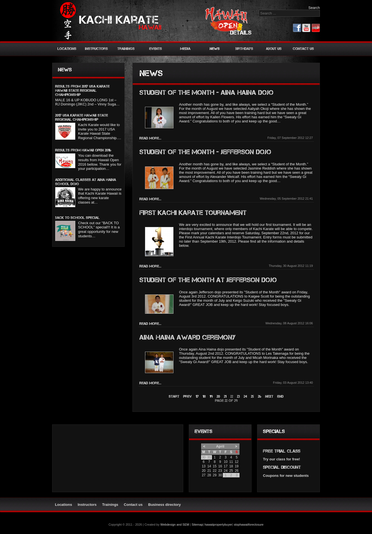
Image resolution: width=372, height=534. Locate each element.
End (280, 396)
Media (185, 49)
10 (225, 462)
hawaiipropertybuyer (218, 524)
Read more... (150, 138)
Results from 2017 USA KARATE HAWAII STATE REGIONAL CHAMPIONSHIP (82, 90)
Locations (66, 49)
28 (209, 475)
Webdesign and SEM (174, 524)
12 (236, 462)
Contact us (303, 49)
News (215, 49)
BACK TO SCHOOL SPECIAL (77, 218)
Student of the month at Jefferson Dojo (208, 280)
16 (220, 466)
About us (274, 49)
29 (214, 475)
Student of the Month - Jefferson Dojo (205, 152)
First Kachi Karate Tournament (193, 212)
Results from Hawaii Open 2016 (83, 150)
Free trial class (281, 451)
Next (269, 396)
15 (214, 466)
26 (259, 396)
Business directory (164, 504)
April (220, 446)
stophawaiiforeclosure (248, 524)
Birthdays (244, 49)
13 (204, 466)
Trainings (126, 49)
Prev (187, 396)
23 (238, 396)
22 (214, 471)
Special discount (282, 467)
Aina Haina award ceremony (187, 337)
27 (204, 475)
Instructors (96, 49)
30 (220, 475)
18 (204, 396)
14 (209, 466)
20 (218, 396)
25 (252, 396)
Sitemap (197, 524)
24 (245, 396)
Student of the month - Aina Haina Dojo (206, 92)
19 (211, 396)
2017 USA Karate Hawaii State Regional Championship (81, 117)
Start (174, 396)
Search (314, 8)
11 (231, 462)
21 (225, 396)
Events (155, 49)
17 (197, 396)
